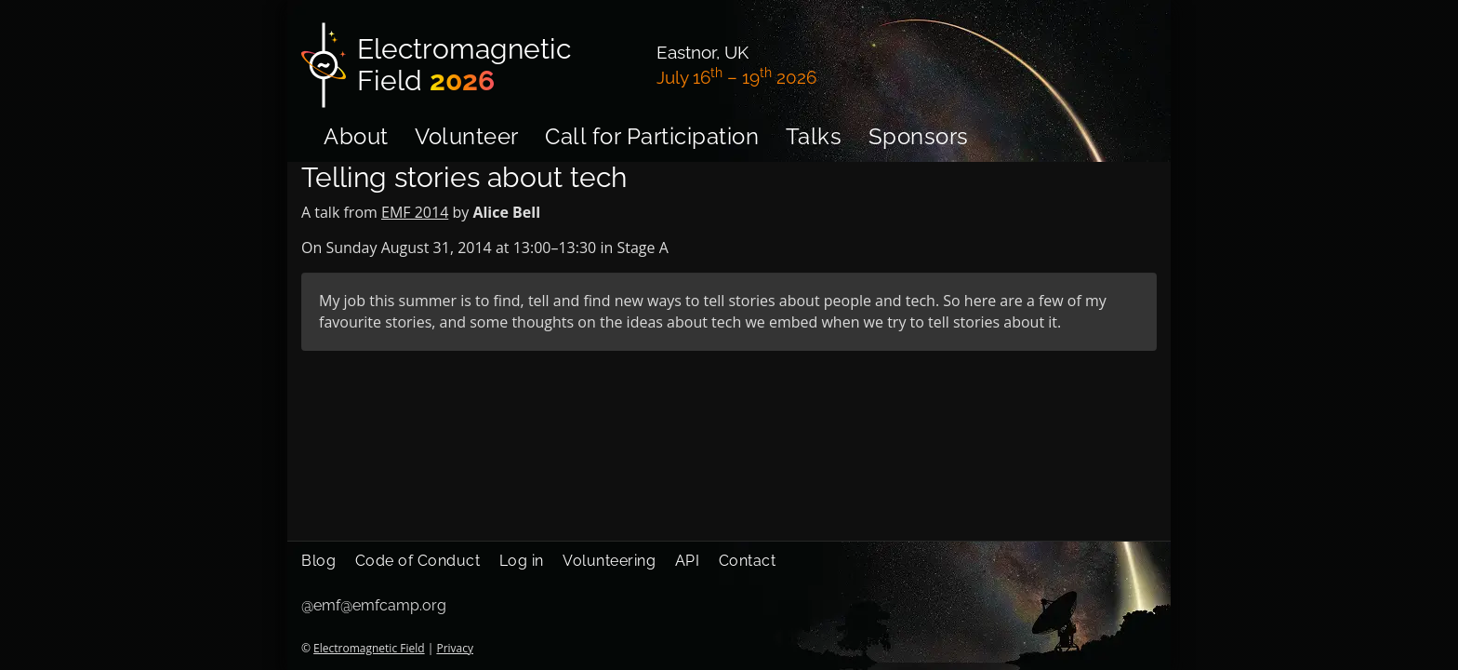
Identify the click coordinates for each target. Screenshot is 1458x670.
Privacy (454, 648)
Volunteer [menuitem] (467, 136)
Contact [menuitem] (747, 561)
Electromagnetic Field (368, 648)
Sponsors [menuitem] (918, 136)
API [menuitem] (687, 561)
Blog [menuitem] (318, 561)
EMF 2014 (414, 212)
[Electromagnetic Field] (467, 65)
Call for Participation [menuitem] (652, 136)
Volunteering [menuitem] (609, 561)
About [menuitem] (356, 136)
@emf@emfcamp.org (373, 605)
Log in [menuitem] (521, 561)
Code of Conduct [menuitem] (418, 561)
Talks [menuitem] (814, 136)
